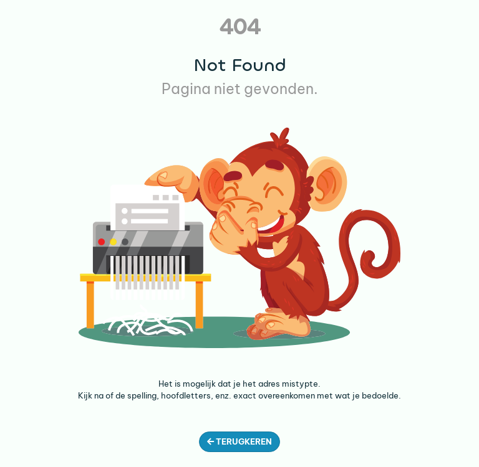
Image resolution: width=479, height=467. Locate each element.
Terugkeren (239, 441)
